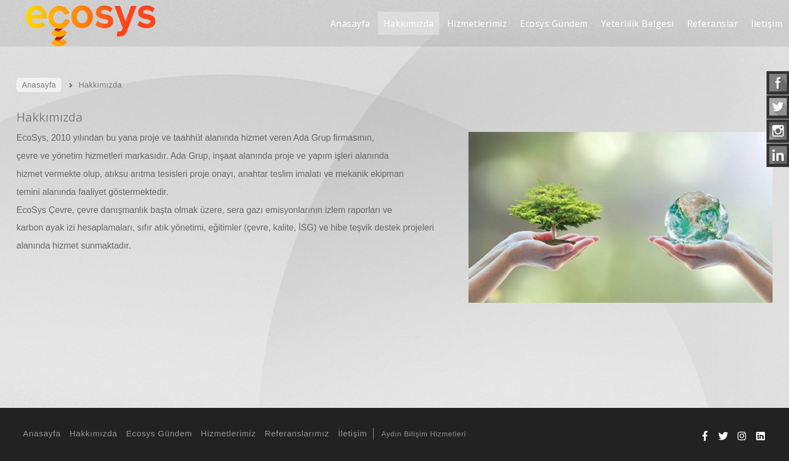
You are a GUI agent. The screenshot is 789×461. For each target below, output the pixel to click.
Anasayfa (40, 433)
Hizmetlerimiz (227, 433)
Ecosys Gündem (157, 433)
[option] (615, 233)
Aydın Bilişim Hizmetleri (423, 434)
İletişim (351, 433)
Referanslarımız (295, 433)
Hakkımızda (91, 433)
